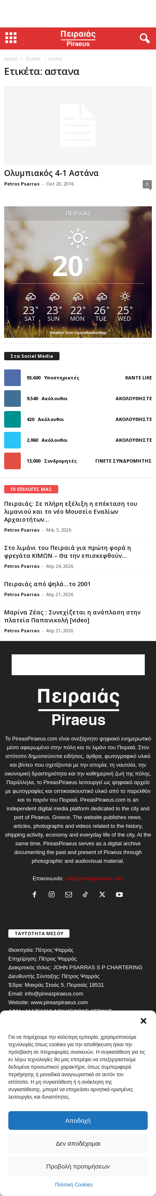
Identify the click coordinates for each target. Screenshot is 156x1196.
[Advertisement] (78, 13)
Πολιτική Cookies (74, 1185)
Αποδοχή (78, 1120)
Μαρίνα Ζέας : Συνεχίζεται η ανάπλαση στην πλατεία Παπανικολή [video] (72, 616)
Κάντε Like (138, 377)
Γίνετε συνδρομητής (123, 461)
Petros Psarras (22, 184)
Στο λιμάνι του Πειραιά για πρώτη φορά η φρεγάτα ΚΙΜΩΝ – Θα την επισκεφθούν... (67, 552)
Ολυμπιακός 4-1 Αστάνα (51, 173)
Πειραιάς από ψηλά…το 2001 (47, 584)
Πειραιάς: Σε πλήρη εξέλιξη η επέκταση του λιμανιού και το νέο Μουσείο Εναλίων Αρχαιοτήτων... (70, 511)
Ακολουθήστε (134, 398)
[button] (143, 1021)
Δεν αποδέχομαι (78, 1143)
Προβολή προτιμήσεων (78, 1166)
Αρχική (11, 59)
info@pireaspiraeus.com (94, 878)
